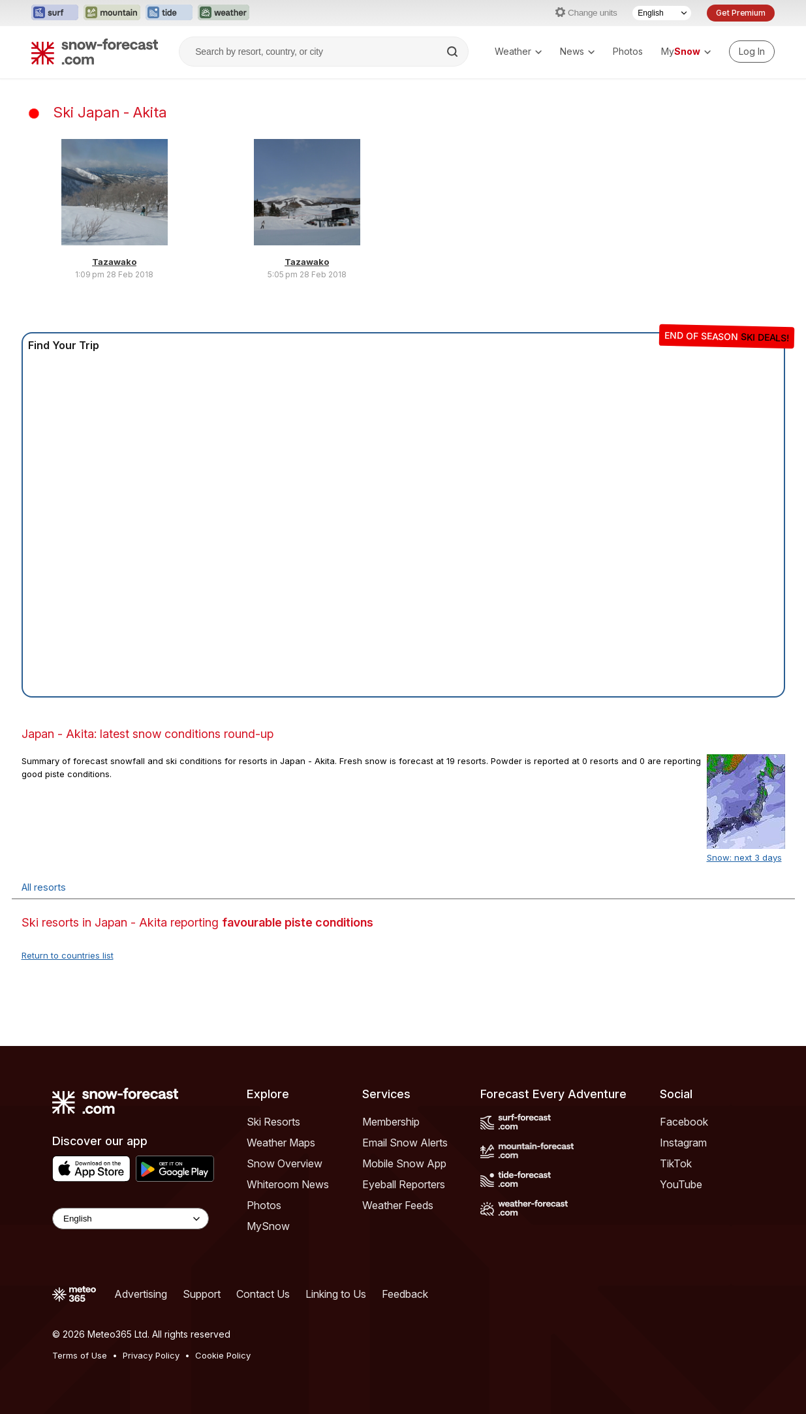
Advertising (140, 1293)
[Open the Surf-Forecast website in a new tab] (54, 13)
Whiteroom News (288, 1184)
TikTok (676, 1163)
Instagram (683, 1142)
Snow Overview (284, 1163)
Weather (518, 51)
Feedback (405, 1293)
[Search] (453, 51)
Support (202, 1293)
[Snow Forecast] (94, 51)
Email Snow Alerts (405, 1142)
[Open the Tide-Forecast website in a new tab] (169, 13)
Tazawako (114, 261)
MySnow (268, 1226)
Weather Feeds (397, 1205)
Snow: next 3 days (744, 857)
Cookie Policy (223, 1355)
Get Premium (741, 13)
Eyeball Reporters (403, 1184)
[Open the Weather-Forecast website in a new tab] (223, 13)
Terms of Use (79, 1355)
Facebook (684, 1121)
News (577, 51)
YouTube (681, 1184)
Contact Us (263, 1293)
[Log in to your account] (752, 51)
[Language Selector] (661, 13)
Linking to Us (335, 1293)
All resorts (44, 887)
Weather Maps (281, 1142)
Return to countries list (68, 955)
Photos (628, 51)
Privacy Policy (151, 1355)
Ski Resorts (273, 1121)
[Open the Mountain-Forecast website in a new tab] (112, 13)
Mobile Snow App (404, 1163)
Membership (391, 1121)
